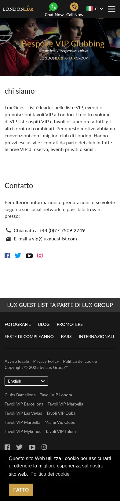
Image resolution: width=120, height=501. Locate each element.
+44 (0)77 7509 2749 (62, 230)
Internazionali (96, 336)
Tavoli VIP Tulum (60, 431)
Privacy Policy (46, 361)
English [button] (26, 381)
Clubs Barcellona (20, 394)
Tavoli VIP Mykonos (23, 431)
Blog (43, 324)
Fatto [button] (21, 489)
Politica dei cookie (80, 361)
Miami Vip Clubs (59, 422)
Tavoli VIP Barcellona (24, 403)
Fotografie (18, 324)
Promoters (70, 324)
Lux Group (55, 367)
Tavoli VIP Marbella (65, 403)
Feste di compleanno (29, 336)
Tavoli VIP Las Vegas (23, 413)
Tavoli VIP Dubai (61, 413)
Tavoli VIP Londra (56, 394)
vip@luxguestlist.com (54, 238)
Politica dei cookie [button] (50, 474)
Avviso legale (17, 361)
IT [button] (94, 8)
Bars (66, 336)
